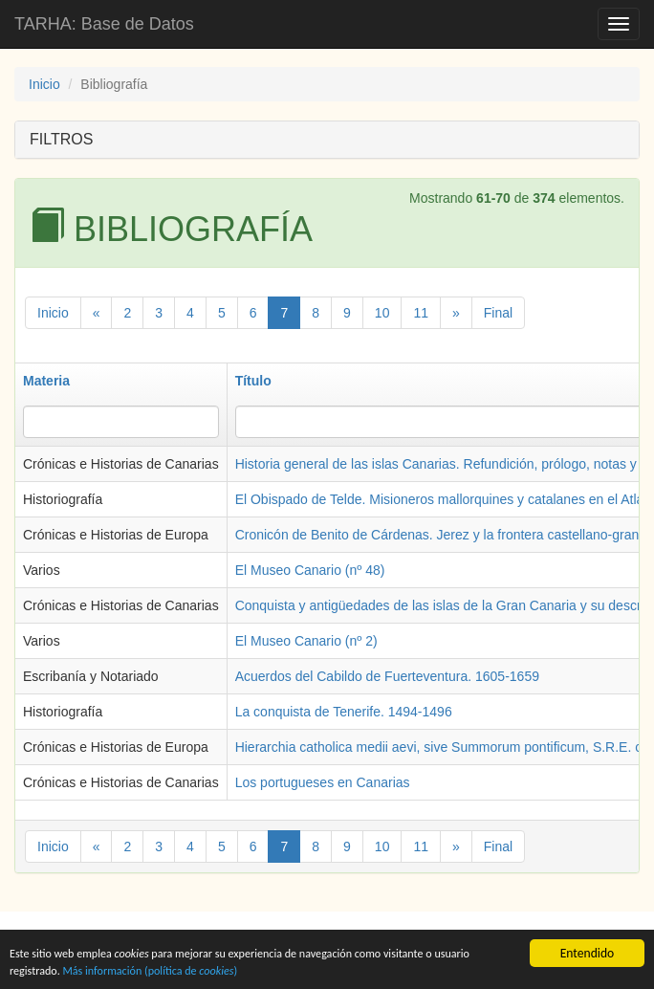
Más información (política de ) (210, 970)
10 (382, 312)
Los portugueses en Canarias (322, 782)
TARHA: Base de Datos (104, 23)
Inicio (44, 84)
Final (498, 312)
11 (420, 312)
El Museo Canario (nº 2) (306, 640)
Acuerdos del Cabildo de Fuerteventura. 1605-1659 (387, 676)
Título (253, 380)
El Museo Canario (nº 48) (310, 570)
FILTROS (61, 139)
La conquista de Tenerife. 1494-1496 (343, 711)
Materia (46, 380)
